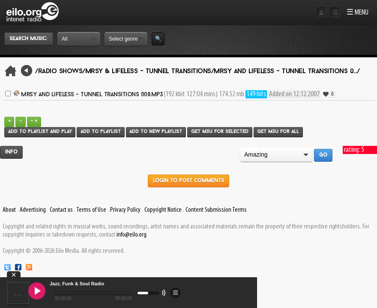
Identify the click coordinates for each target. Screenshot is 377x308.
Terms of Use (91, 210)
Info (11, 152)
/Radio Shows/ (60, 71)
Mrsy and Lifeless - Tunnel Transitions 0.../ (286, 71)
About (9, 210)
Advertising (33, 210)
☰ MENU (357, 13)
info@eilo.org (132, 234)
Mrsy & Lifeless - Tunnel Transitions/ (149, 71)
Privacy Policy (125, 210)
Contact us (61, 210)
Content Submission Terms (216, 210)
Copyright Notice (163, 210)
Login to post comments (188, 181)
